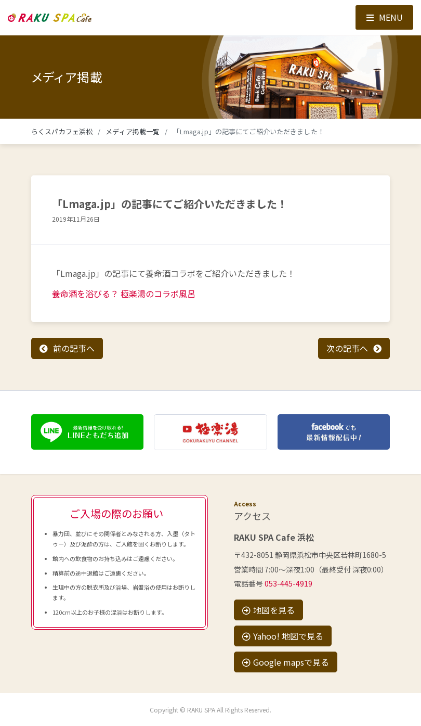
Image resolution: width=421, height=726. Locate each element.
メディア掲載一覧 (133, 131)
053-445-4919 (288, 583)
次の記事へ (347, 348)
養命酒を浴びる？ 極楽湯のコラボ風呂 (123, 293)
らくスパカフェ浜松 (62, 131)
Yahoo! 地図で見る (282, 636)
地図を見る (268, 610)
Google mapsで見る (285, 662)
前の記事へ (74, 348)
